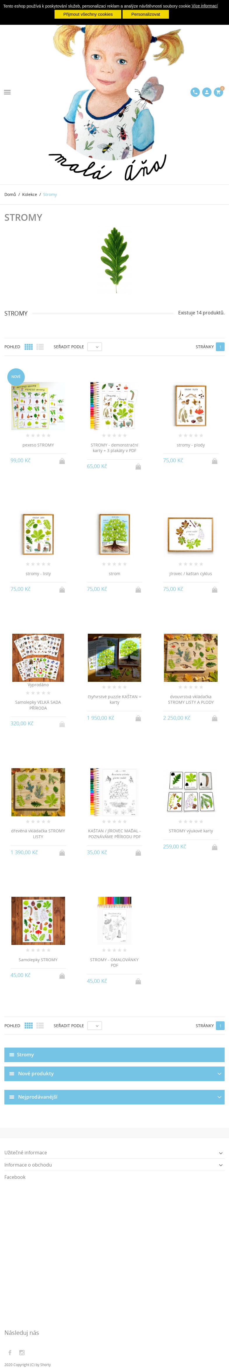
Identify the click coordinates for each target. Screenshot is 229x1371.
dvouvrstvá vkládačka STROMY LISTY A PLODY (191, 699)
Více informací (205, 5)
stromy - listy (38, 573)
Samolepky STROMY (38, 959)
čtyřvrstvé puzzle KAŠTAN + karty (114, 699)
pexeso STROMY (38, 445)
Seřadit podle (69, 346)
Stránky (205, 346)
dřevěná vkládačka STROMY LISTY (38, 833)
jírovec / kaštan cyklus (190, 573)
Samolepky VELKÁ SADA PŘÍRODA (38, 705)
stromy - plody (191, 445)
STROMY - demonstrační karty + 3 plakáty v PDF (114, 448)
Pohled (12, 346)
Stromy (25, 1054)
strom (114, 573)
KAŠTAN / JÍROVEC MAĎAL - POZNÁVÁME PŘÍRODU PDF (114, 833)
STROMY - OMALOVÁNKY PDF (114, 962)
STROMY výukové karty (191, 831)
